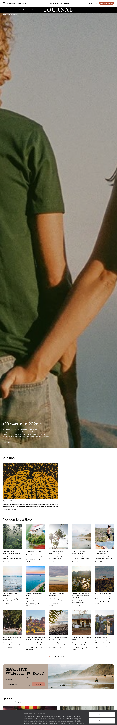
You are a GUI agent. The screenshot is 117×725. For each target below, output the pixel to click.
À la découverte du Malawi (104, 593)
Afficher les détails (101, 721)
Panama (13, 648)
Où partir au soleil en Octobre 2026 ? (101, 552)
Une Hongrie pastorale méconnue (56, 594)
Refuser (101, 707)
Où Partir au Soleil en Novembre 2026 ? (79, 552)
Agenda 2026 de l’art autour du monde (16, 501)
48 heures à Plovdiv (101, 637)
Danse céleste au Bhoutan (34, 551)
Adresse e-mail (12, 684)
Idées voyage (14, 562)
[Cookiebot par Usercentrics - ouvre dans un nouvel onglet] (12, 721)
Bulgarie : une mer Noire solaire (34, 594)
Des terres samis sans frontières (10, 594)
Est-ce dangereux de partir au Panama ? (12, 638)
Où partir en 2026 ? (22, 424)
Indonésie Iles (84, 606)
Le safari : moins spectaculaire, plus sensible (12, 552)
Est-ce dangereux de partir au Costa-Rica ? (58, 638)
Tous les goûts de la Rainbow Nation (81, 638)
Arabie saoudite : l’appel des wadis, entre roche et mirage (35, 638)
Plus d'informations (37, 714)
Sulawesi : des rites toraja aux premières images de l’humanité (80, 595)
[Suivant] (67, 656)
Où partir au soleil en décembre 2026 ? (56, 552)
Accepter (102, 701)
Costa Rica (60, 648)
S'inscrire (38, 684)
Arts (15, 509)
